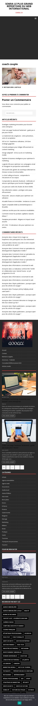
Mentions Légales (7, 357)
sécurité (26, 682)
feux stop (6, 637)
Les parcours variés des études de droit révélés (17, 187)
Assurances (5, 487)
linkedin (17, 663)
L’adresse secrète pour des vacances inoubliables (18, 210)
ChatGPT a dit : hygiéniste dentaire (15, 618)
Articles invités (6, 366)
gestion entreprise (23, 641)
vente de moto (8, 686)
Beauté (26, 611)
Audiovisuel (5, 490)
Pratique (4, 532)
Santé (4, 535)
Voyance (4, 545)
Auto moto (5, 496)
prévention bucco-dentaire (23, 671)
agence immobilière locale (12, 611)
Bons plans (5, 500)
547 (17, 597)
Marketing (5, 397)
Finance (4, 509)
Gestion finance (8, 645)
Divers (4, 443)
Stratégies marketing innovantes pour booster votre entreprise (16, 400)
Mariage (4, 519)
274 (17, 467)
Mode (4, 529)
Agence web (6, 483)
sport (28, 678)
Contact (4, 353)
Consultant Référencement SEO (11, 363)
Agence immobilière (8, 480)
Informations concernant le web (22, 265)
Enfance (4, 506)
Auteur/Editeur (6, 493)
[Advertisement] (19, 40)
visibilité (6, 690)
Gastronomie (6, 513)
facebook (28, 633)
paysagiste (7, 671)
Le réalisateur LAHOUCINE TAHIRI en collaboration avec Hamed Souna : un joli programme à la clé (18, 271)
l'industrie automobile (11, 660)
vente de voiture (22, 686)
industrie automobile (10, 648)
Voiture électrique (18, 690)
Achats (4, 477)
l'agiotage (23, 656)
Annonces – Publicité (8, 360)
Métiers (4, 525)
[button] (35, 18)
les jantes (25, 660)
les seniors (7, 663)
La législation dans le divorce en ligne (16, 579)
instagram (24, 648)
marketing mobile (9, 667)
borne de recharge (9, 614)
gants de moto (8, 641)
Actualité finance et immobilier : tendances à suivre (18, 201)
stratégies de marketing (11, 682)
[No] (35, 700)
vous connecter (15, 104)
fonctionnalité (18, 637)
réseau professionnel (10, 678)
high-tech (20, 645)
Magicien (4, 516)
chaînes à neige (8, 622)
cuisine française (9, 629)
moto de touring (24, 667)
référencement (19, 675)
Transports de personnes (10, 541)
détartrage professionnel (12, 633)
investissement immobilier (12, 652)
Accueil (4, 350)
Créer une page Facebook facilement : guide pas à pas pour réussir (18, 446)
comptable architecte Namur (13, 626)
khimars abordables (10, 656)
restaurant (7, 675)
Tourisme (5, 538)
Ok (19, 703)
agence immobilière (10, 607)
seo (22, 678)
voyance (31, 690)
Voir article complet (8, 415)
